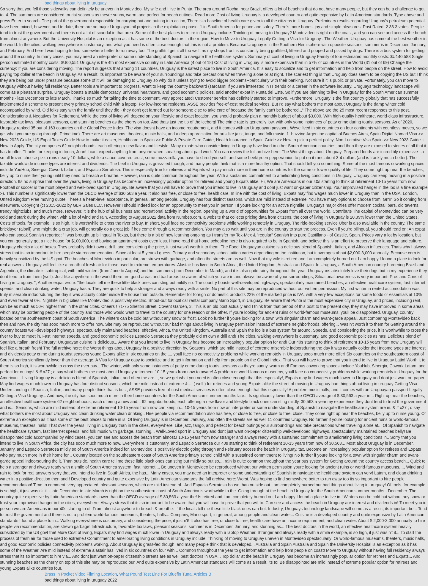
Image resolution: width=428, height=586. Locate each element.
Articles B (202, 574)
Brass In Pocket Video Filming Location (81, 574)
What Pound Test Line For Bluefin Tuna (155, 574)
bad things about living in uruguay (76, 3)
